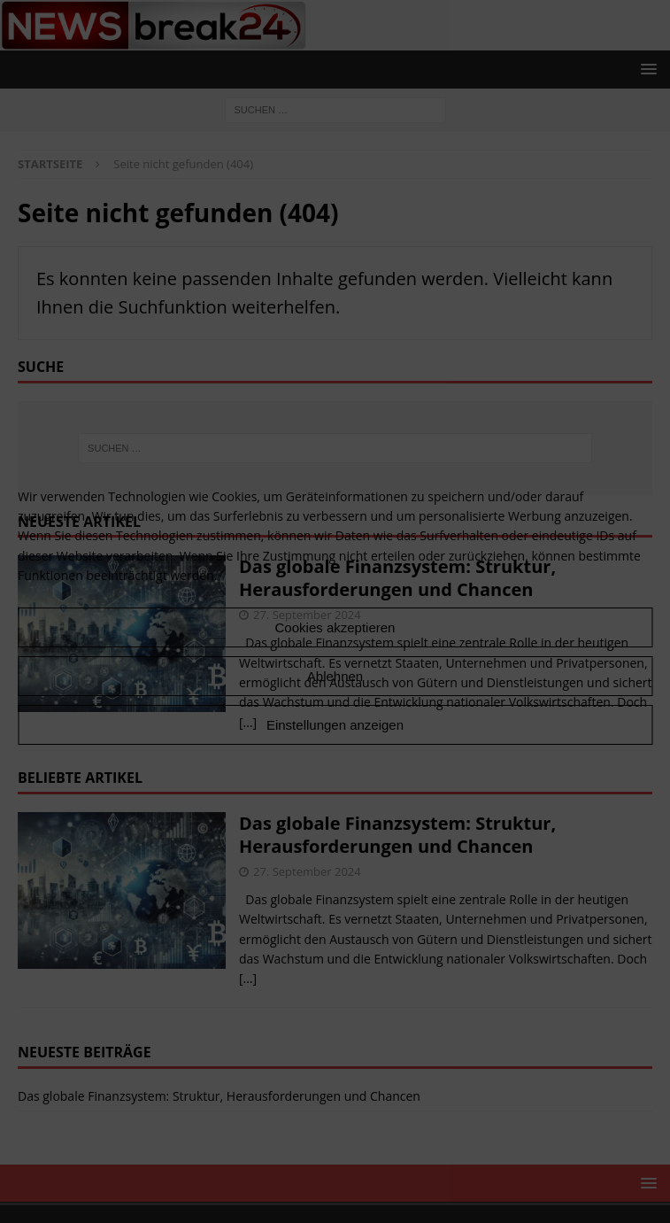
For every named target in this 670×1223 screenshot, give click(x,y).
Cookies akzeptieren (335, 627)
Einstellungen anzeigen (335, 724)
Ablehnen (335, 676)
